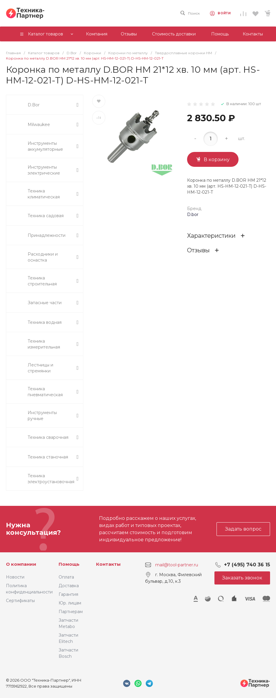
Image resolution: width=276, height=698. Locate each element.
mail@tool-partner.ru (176, 564)
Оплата (66, 577)
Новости (15, 577)
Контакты (108, 564)
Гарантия (68, 594)
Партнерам (71, 611)
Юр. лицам (70, 603)
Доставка (69, 585)
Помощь (69, 564)
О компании (21, 564)
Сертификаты (20, 600)
